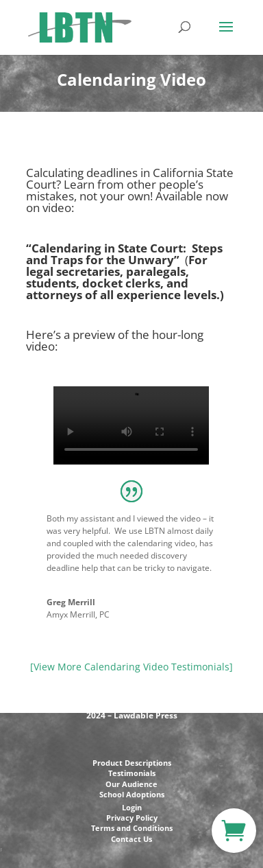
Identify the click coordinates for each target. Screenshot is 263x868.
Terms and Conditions (132, 828)
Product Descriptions (131, 763)
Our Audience (131, 784)
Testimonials (131, 773)
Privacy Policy (132, 817)
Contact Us (131, 839)
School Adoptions (131, 794)
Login (132, 807)
